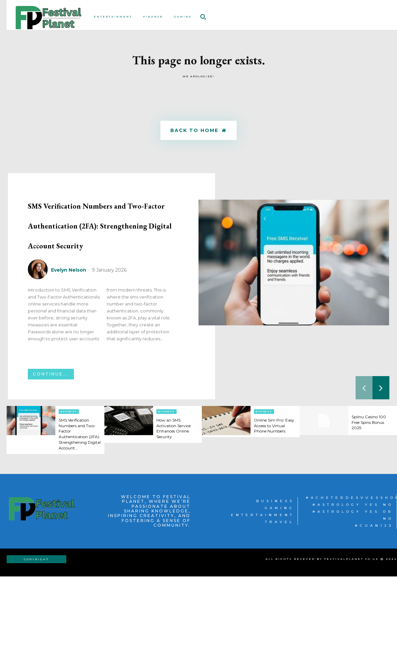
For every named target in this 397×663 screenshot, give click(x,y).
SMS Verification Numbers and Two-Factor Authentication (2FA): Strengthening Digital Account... (78, 518)
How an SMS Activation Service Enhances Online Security (177, 509)
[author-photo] (39, 351)
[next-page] (380, 469)
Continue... (51, 455)
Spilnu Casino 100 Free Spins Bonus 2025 (372, 503)
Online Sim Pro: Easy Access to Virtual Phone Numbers (272, 509)
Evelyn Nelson (68, 351)
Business (69, 493)
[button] (203, 16)
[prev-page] (364, 469)
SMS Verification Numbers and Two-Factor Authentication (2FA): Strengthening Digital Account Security (101, 264)
